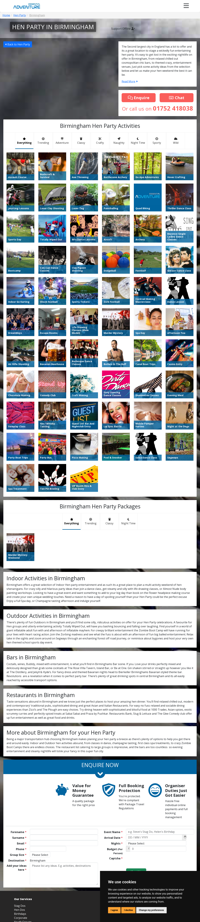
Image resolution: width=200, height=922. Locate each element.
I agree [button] (114, 910)
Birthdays (20, 914)
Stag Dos (19, 906)
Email (21, 843)
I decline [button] (128, 910)
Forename (18, 832)
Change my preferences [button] (151, 910)
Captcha (116, 858)
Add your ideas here (16, 868)
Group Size (18, 855)
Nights (117, 843)
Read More (130, 81)
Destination (17, 860)
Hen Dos (19, 910)
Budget (115, 851)
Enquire (138, 97)
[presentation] (151, 861)
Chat (176, 97)
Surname (19, 838)
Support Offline (123, 28)
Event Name (113, 832)
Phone (21, 849)
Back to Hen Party (17, 44)
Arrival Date (113, 838)
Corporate (20, 918)
